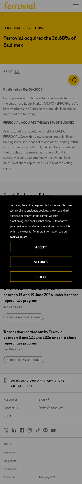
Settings (41, 262)
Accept (41, 247)
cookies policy (18, 237)
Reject (41, 276)
